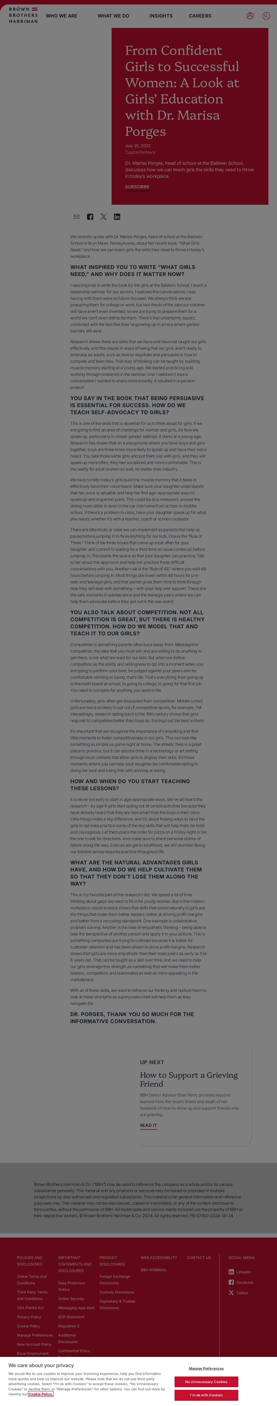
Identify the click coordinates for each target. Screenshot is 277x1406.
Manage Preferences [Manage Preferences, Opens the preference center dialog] (206, 1368)
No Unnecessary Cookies (206, 1382)
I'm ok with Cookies (206, 1395)
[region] (138, 1381)
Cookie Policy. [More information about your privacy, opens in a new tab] (41, 1394)
